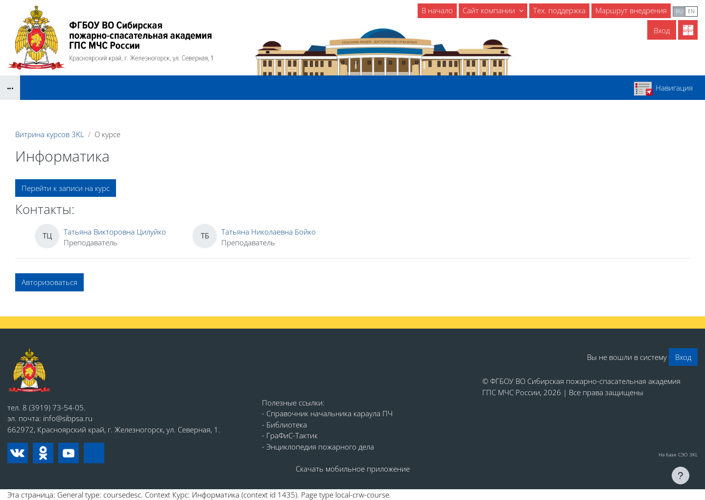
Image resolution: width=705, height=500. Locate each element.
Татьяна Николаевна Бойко (268, 232)
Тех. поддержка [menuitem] (559, 10)
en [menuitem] (691, 11)
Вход (662, 30)
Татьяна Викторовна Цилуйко (115, 232)
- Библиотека (284, 424)
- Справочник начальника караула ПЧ (327, 413)
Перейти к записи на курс (66, 188)
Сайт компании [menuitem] (490, 10)
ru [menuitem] (679, 11)
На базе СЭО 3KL (678, 454)
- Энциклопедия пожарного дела (318, 447)
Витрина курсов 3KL (49, 134)
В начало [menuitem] (437, 10)
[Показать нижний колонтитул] (680, 475)
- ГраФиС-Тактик (290, 435)
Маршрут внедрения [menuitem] (631, 10)
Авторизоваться (49, 282)
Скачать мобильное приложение (353, 469)
